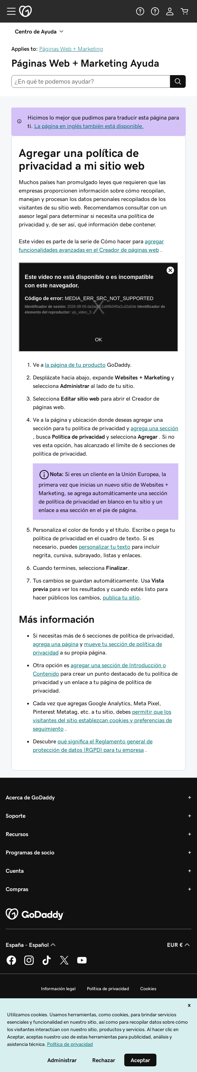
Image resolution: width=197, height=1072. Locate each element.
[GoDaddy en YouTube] (82, 964)
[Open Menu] (8, 11)
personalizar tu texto (104, 546)
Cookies (148, 988)
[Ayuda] (140, 11)
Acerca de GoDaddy (30, 797)
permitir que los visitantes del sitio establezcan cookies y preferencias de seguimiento (102, 720)
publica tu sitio (121, 597)
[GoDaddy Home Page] (35, 914)
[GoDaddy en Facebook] (11, 964)
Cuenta (15, 870)
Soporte (15, 815)
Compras (17, 889)
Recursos (17, 834)
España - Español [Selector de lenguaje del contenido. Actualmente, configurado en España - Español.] (31, 944)
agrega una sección (154, 428)
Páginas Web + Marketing (71, 48)
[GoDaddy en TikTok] (46, 964)
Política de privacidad (108, 988)
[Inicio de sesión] (170, 11)
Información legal (58, 988)
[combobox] (90, 81)
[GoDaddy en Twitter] (64, 964)
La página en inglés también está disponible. (89, 126)
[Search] (178, 81)
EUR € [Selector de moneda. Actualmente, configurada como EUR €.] (179, 944)
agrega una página (55, 644)
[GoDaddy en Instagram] (29, 964)
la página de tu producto (75, 364)
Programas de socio (30, 852)
